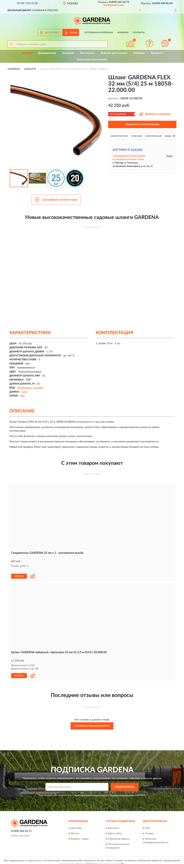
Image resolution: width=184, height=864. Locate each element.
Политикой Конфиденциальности (91, 791)
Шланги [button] (27, 53)
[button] (114, 5)
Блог (148, 824)
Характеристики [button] (119, 136)
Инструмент (52, 33)
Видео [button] (170, 136)
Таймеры (139, 53)
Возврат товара (80, 835)
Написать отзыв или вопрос (92, 722)
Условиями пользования (122, 791)
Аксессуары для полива (92, 59)
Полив (73, 33)
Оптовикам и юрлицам (98, 32)
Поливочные (24, 388)
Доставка (76, 824)
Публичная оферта (119, 835)
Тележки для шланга (113, 53)
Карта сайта (115, 829)
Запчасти (157, 53)
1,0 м (24, 392)
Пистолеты (87, 53)
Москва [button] (137, 149)
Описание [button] (136, 136)
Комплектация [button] (153, 136)
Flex (22, 396)
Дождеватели (47, 53)
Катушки (68, 53)
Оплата (75, 829)
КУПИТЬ (19, 572)
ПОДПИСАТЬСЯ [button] (124, 783)
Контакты (139, 32)
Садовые (38, 388)
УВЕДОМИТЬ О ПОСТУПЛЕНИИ (142, 124)
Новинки (122, 32)
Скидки (149, 829)
